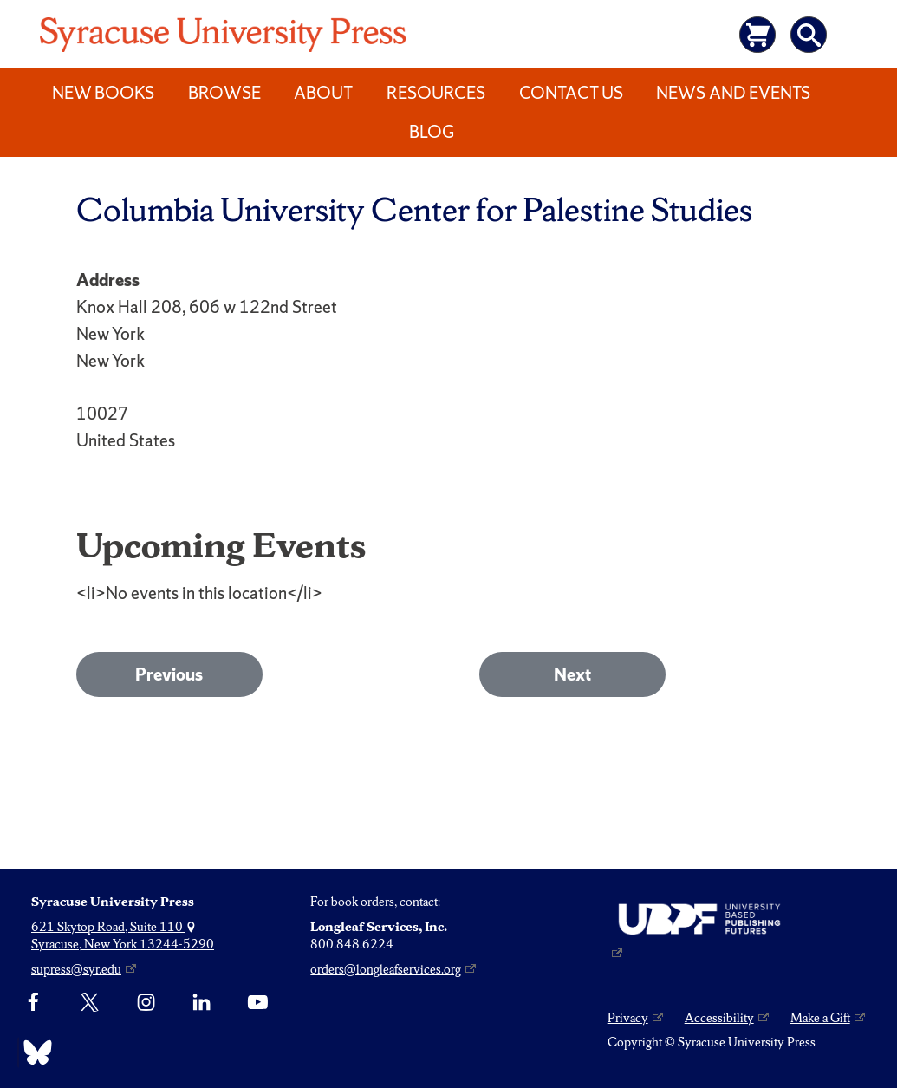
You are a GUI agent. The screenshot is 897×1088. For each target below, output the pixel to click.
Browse (224, 92)
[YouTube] (257, 1003)
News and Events (733, 92)
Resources (436, 92)
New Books (103, 92)
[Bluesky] (33, 1052)
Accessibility (719, 1018)
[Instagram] (146, 1003)
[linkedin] (201, 1003)
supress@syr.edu (76, 969)
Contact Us (571, 92)
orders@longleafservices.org (385, 969)
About (323, 92)
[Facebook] (33, 1003)
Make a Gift (820, 1018)
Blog (431, 132)
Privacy (628, 1018)
